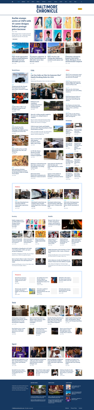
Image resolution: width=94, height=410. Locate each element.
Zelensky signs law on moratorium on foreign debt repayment (65, 290)
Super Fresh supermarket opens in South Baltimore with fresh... (77, 393)
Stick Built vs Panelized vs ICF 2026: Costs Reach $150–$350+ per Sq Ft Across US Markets (22, 250)
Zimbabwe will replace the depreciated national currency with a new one (65, 279)
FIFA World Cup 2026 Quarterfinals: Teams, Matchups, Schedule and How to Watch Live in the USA (20, 129)
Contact (80, 408)
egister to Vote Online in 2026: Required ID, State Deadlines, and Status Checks (55, 175)
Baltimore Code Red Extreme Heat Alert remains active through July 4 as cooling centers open (38, 166)
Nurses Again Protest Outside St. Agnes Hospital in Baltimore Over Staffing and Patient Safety (53, 241)
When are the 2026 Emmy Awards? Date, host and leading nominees (74, 90)
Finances (49, 1)
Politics (38, 1)
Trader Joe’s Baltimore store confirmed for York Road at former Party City (38, 397)
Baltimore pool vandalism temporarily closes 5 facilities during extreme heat (36, 104)
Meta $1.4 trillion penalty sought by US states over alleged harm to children (41, 116)
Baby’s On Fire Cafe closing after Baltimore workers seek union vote (55, 58)
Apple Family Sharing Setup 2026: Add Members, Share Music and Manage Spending (73, 319)
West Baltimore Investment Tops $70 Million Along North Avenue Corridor (69, 175)
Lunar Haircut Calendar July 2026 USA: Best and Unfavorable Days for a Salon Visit (55, 166)
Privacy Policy (74, 408)
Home (19, 1)
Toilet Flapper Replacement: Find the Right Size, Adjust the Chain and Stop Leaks (73, 83)
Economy (43, 1)
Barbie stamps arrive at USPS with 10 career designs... (76, 386)
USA (28, 1)
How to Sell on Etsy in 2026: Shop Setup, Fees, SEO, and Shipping (19, 150)
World (33, 1)
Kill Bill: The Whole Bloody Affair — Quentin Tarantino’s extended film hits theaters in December (55, 392)
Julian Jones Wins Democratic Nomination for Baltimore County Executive (38, 175)
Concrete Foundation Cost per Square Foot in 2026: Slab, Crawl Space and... (69, 161)
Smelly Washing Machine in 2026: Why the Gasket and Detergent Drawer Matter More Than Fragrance (55, 320)
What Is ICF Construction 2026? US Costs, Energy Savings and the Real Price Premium (74, 76)
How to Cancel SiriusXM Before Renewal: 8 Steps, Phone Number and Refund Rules (29, 240)
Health (61, 1)
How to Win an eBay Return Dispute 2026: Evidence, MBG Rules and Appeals (73, 115)
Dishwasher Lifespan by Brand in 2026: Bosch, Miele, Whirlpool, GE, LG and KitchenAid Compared (20, 320)
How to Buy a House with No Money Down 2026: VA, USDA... (77, 175)
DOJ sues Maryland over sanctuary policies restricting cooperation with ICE (21, 204)
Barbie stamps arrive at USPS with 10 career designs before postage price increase (21, 23)
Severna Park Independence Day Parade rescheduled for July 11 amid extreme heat (38, 392)
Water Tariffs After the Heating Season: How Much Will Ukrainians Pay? (55, 397)
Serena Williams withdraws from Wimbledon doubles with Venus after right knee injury (55, 361)
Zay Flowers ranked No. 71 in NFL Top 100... (76, 399)
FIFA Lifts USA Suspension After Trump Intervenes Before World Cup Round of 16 (71, 204)
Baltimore (23, 1)
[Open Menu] (12, 1)
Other (75, 1)
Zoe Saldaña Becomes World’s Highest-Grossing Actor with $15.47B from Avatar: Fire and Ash (43, 280)
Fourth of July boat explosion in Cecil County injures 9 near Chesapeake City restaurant (64, 241)
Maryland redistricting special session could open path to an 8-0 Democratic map (55, 204)
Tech (66, 1)
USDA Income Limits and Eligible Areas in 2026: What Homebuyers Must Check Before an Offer (41, 128)
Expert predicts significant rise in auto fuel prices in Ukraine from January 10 (38, 400)
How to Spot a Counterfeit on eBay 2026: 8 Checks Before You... (77, 161)
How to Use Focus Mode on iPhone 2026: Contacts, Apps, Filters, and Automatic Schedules (38, 320)
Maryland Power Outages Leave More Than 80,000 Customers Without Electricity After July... (78, 146)
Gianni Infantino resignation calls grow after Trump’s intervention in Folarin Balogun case (38, 361)
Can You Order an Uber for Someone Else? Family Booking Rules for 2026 (46, 76)
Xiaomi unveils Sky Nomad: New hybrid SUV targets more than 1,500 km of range (20, 88)
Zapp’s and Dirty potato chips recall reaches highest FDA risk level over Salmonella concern (77, 241)
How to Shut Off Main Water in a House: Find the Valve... (69, 145)
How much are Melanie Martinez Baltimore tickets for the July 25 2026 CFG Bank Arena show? (20, 171)
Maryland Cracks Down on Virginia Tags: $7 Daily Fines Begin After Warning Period (38, 204)
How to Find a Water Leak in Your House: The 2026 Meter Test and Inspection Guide (23, 260)
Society (55, 1)
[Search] (81, 1)
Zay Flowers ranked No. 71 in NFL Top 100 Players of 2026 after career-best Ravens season (20, 361)
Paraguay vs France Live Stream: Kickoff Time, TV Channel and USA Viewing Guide (72, 361)
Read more (15, 39)
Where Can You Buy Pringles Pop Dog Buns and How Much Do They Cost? (40, 240)
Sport (70, 1)
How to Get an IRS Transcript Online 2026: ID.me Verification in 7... (78, 131)
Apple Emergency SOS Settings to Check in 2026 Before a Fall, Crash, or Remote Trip (59, 251)
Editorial (67, 408)
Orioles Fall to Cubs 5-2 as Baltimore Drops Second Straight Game (19, 108)
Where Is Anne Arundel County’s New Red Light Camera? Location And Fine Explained (17, 240)
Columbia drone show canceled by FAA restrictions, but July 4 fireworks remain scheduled (41, 331)
